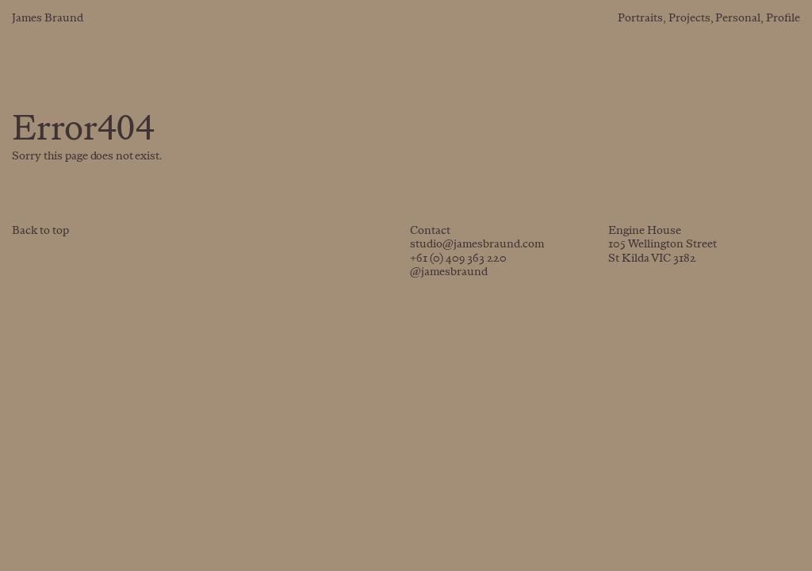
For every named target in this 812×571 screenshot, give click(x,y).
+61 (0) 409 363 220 (458, 259)
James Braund (47, 19)
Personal (737, 19)
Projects (689, 19)
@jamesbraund (449, 272)
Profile (783, 19)
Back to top (40, 231)
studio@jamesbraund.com (477, 245)
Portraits (640, 19)
